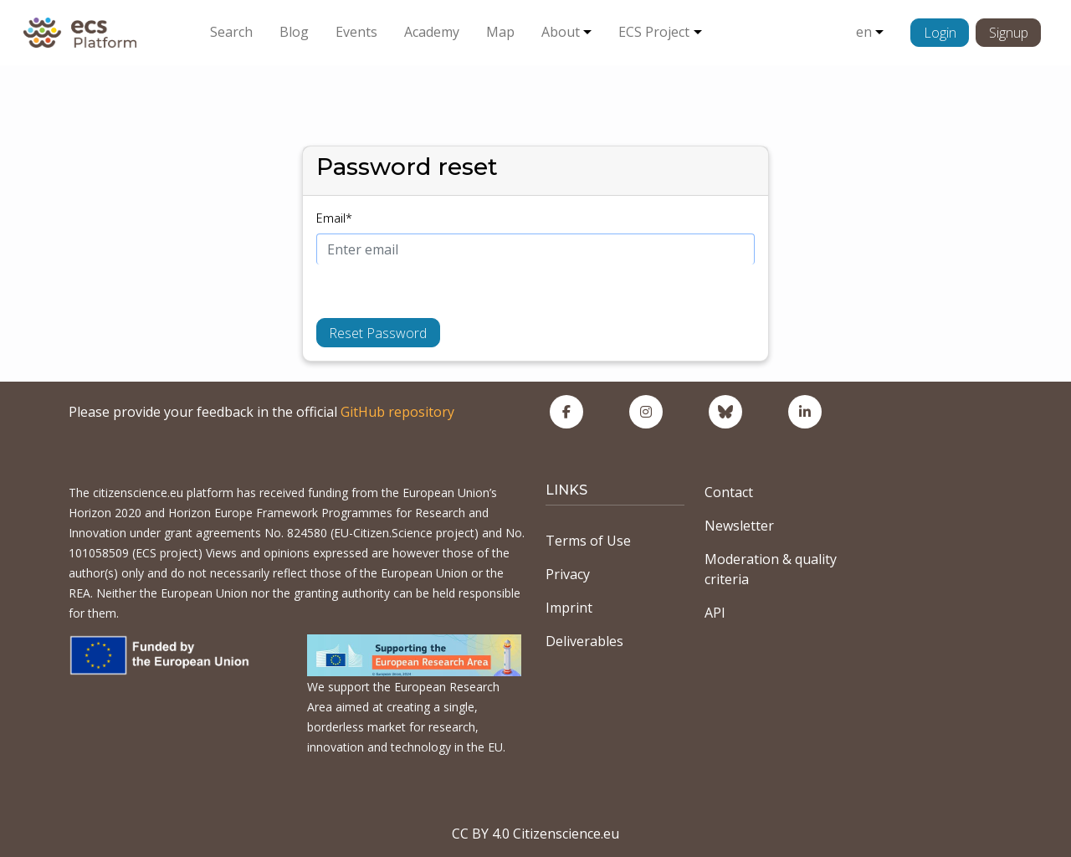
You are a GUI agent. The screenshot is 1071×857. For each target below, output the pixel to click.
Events (356, 32)
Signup (1008, 32)
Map (500, 32)
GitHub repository (397, 412)
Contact (729, 492)
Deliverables (584, 641)
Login (940, 32)
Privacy (568, 574)
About (560, 32)
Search (231, 32)
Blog (294, 32)
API (715, 612)
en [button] (864, 32)
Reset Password (378, 333)
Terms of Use (588, 540)
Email (334, 218)
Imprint (569, 607)
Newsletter (739, 525)
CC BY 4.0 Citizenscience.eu (535, 833)
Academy (431, 32)
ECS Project (653, 32)
